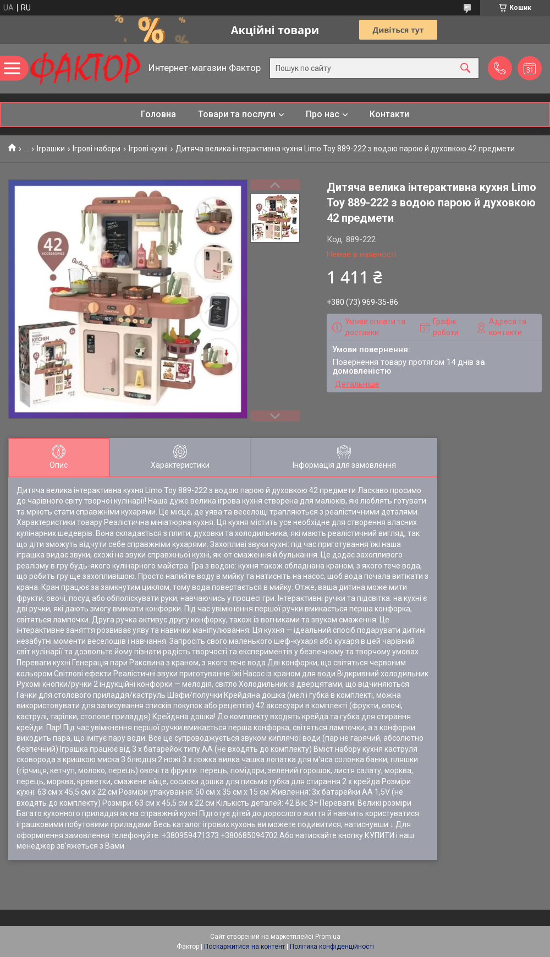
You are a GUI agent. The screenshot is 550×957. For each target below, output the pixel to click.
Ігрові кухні (148, 148)
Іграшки (51, 148)
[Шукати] (465, 68)
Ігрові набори (96, 148)
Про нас (322, 114)
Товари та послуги (237, 114)
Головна (158, 114)
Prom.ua (327, 936)
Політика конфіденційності (332, 946)
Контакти (389, 114)
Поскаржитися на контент (244, 946)
